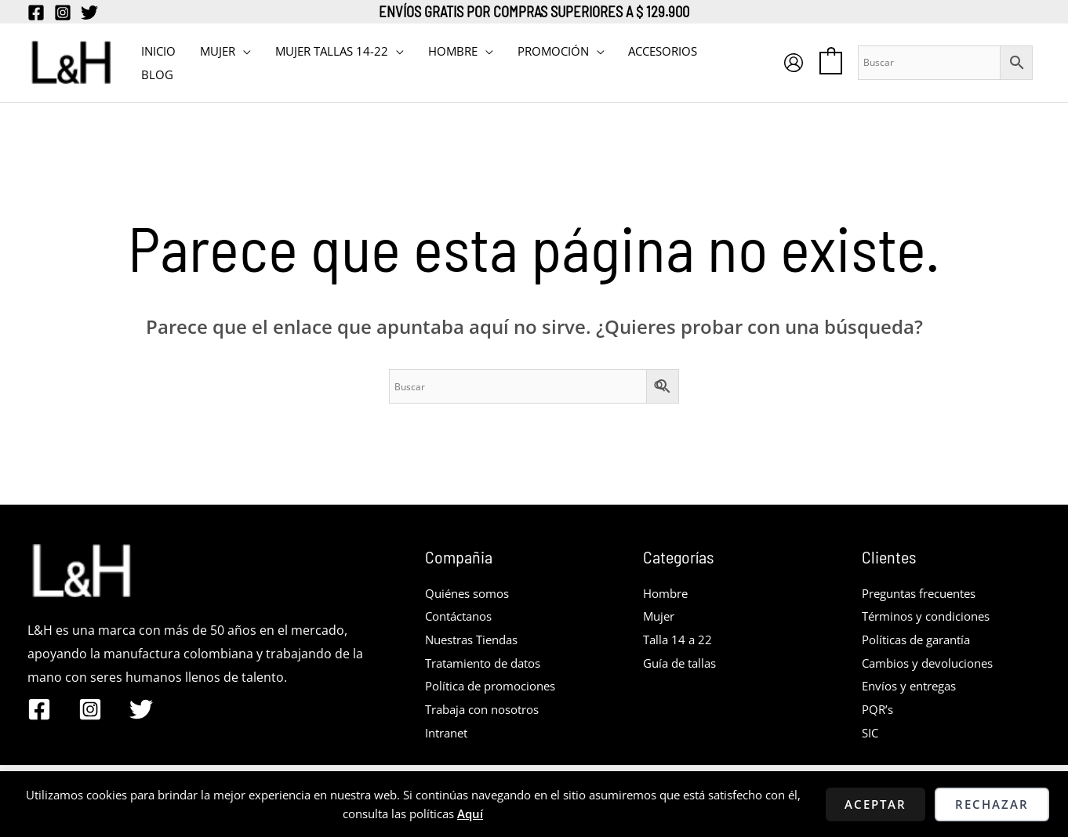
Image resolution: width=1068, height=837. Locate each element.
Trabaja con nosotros (488, 709)
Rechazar (992, 804)
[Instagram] (62, 12)
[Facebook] (36, 12)
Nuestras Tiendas (477, 639)
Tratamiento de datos (489, 663)
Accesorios (659, 51)
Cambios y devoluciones (933, 663)
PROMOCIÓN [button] (550, 51)
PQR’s (878, 709)
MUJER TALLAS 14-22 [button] (330, 51)
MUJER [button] (216, 51)
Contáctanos (462, 616)
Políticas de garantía (922, 639)
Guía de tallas (683, 663)
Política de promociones (497, 685)
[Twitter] (89, 12)
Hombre (667, 593)
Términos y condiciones (932, 616)
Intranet (449, 732)
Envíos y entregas (913, 685)
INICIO (158, 51)
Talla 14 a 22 (679, 639)
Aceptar (875, 804)
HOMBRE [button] (450, 51)
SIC (871, 732)
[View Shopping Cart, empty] (830, 62)
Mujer (660, 616)
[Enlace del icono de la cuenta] (793, 63)
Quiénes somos (471, 593)
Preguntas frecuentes (926, 593)
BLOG (157, 74)
